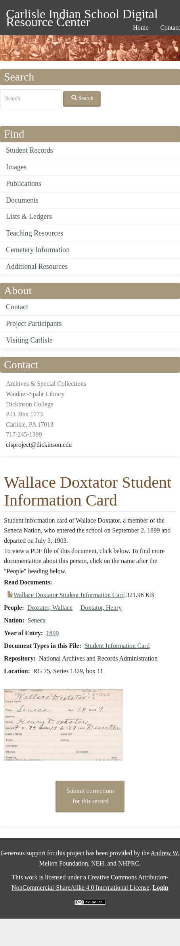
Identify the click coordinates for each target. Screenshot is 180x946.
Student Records (29, 150)
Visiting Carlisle (29, 340)
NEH (97, 863)
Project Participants (33, 323)
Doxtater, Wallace (50, 607)
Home (140, 27)
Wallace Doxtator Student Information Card (68, 595)
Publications (23, 184)
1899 (52, 633)
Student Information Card (116, 645)
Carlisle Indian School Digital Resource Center (82, 15)
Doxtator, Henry (101, 607)
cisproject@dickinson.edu (39, 444)
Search (82, 98)
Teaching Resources (34, 233)
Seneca (37, 620)
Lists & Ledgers (29, 216)
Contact (17, 307)
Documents (22, 200)
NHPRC (128, 863)
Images (16, 167)
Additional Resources (36, 266)
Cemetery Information (37, 250)
